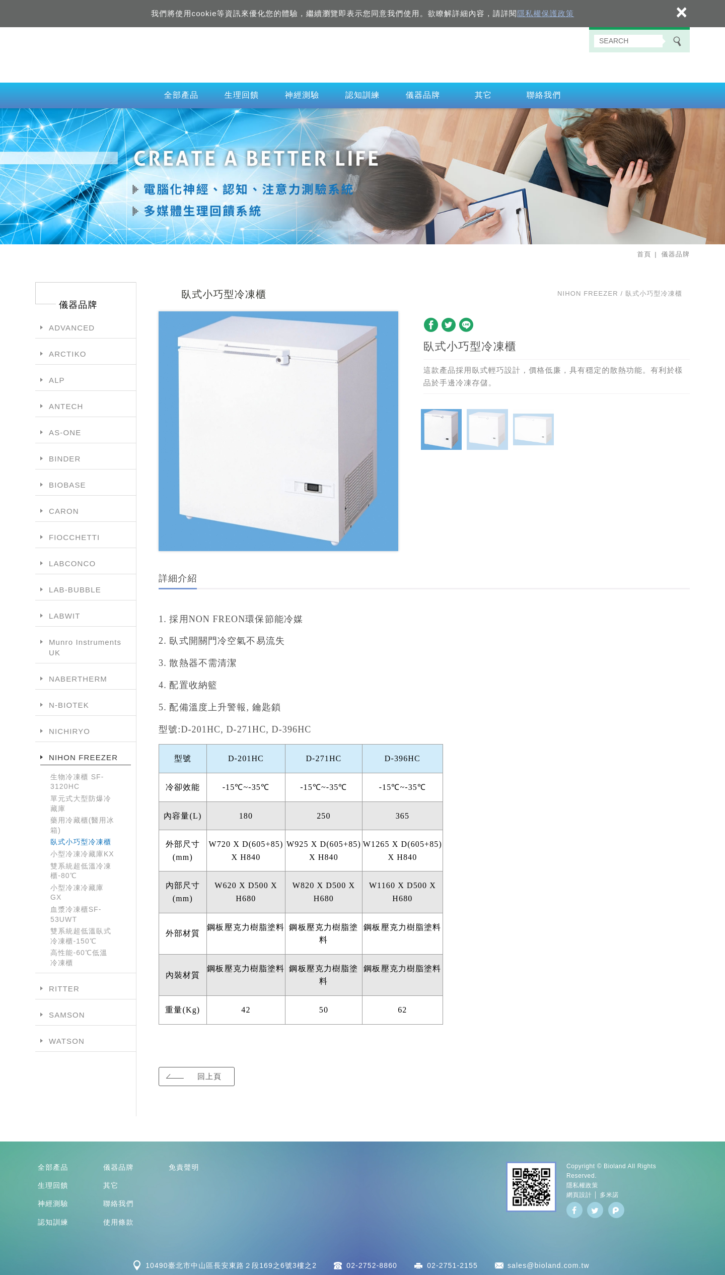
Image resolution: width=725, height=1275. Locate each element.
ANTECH (66, 403)
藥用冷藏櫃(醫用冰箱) (82, 823)
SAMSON (67, 1012)
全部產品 (181, 92)
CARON (64, 508)
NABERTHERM (78, 676)
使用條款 (118, 1220)
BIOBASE (67, 482)
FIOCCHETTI (74, 534)
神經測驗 (302, 92)
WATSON (67, 1038)
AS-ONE (65, 430)
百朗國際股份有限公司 (362, 53)
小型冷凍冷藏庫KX (82, 851)
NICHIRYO (69, 728)
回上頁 (209, 1073)
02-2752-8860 (371, 1263)
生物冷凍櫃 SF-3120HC (77, 779)
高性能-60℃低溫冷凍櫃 (78, 955)
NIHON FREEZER (83, 755)
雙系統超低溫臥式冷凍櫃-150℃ (80, 933)
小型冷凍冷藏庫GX (77, 890)
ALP (57, 377)
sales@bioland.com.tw (549, 1263)
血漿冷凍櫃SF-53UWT (76, 912)
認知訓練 (362, 92)
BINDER (65, 456)
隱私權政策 (582, 1182)
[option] (278, 429)
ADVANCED (72, 325)
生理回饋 (242, 92)
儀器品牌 (423, 92)
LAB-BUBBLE (75, 587)
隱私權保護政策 (545, 13)
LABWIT (65, 613)
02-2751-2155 (452, 1263)
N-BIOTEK (69, 702)
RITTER (64, 986)
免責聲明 (184, 1164)
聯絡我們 (544, 92)
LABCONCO (72, 561)
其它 (483, 92)
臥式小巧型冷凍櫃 (80, 839)
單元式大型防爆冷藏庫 (80, 801)
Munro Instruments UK (85, 644)
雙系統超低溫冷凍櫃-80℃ (80, 868)
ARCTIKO (68, 351)
